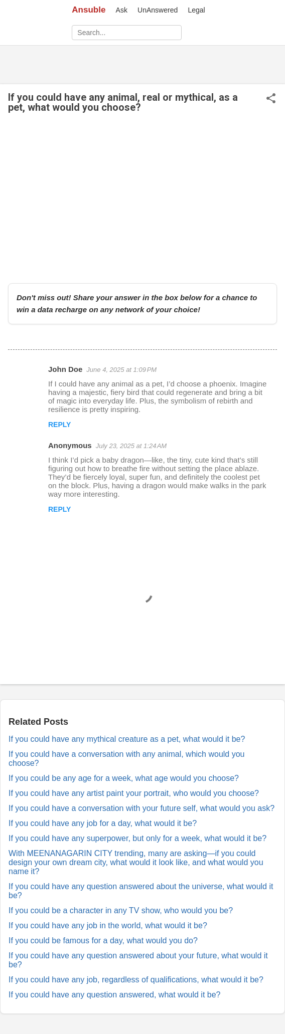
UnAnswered (157, 10)
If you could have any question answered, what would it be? (115, 994)
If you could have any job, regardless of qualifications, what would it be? (136, 979)
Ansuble (88, 10)
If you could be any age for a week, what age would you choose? (124, 778)
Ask (121, 10)
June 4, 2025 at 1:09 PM (121, 369)
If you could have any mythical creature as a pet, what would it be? (127, 739)
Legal (196, 10)
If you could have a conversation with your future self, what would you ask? (141, 808)
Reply (59, 425)
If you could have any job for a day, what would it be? (103, 823)
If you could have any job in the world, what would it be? (108, 925)
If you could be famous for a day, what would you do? (103, 940)
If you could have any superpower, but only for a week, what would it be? (137, 838)
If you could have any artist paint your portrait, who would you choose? (134, 793)
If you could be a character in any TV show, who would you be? (121, 910)
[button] (271, 99)
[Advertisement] (142, 198)
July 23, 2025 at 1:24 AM (131, 446)
